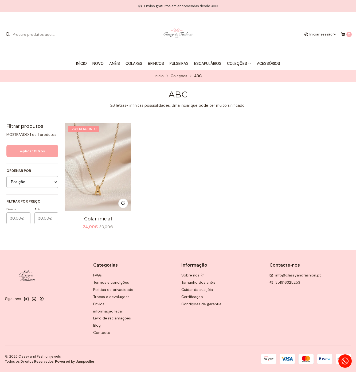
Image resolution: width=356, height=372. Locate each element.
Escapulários (207, 63)
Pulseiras (179, 63)
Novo (98, 63)
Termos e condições (111, 282)
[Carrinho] (346, 34)
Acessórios (268, 63)
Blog (97, 325)
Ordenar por (18, 171)
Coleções (239, 63)
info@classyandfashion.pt (295, 275)
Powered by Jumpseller (75, 361)
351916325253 (284, 282)
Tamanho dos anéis (198, 282)
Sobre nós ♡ (192, 275)
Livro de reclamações (112, 318)
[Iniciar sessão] (320, 34)
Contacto (101, 332)
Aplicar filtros (32, 151)
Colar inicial (98, 218)
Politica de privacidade (113, 289)
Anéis (114, 63)
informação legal (108, 311)
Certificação (192, 296)
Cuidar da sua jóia (197, 289)
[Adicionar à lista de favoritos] (123, 203)
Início (81, 63)
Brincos (156, 63)
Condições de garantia (201, 304)
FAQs (97, 275)
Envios (98, 304)
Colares (134, 63)
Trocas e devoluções (111, 296)
